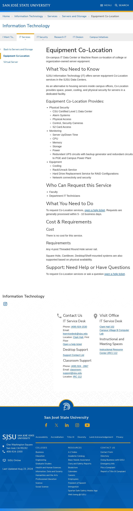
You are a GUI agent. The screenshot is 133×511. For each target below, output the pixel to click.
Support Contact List (73, 355)
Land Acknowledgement (101, 437)
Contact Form (107, 452)
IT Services (24, 37)
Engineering (41, 459)
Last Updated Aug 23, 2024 (18, 468)
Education (40, 456)
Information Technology (28, 16)
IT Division (78, 37)
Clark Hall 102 (107, 326)
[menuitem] (8, 37)
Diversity (82, 437)
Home (6, 16)
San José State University (27, 5)
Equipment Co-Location (105, 16)
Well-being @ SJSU (77, 494)
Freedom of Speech (77, 483)
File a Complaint (108, 467)
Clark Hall (78, 337)
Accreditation (57, 437)
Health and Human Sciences (48, 467)
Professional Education (46, 479)
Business (40, 452)
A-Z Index (72, 452)
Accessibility (42, 437)
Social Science (42, 486)
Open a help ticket (72, 344)
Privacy (119, 437)
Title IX (70, 437)
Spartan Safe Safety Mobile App (83, 490)
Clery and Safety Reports (79, 463)
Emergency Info (108, 463)
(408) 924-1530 (79, 326)
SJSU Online (14, 460)
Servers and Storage (74, 16)
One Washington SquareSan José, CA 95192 (19, 446)
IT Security (42, 37)
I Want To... (8, 37)
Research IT (60, 37)
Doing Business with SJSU (112, 459)
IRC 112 (77, 376)
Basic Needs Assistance (79, 459)
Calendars (72, 471)
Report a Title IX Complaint (113, 471)
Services (52, 16)
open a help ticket (95, 210)
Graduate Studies (44, 463)
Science (39, 483)
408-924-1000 (14, 451)
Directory (105, 456)
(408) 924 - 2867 (79, 366)
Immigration (73, 486)
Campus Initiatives (99, 37)
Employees (73, 479)
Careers (71, 475)
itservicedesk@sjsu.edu (75, 333)
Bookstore (73, 467)
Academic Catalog (76, 456)
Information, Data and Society (49, 471)
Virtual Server (11, 62)
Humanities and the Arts (47, 475)
